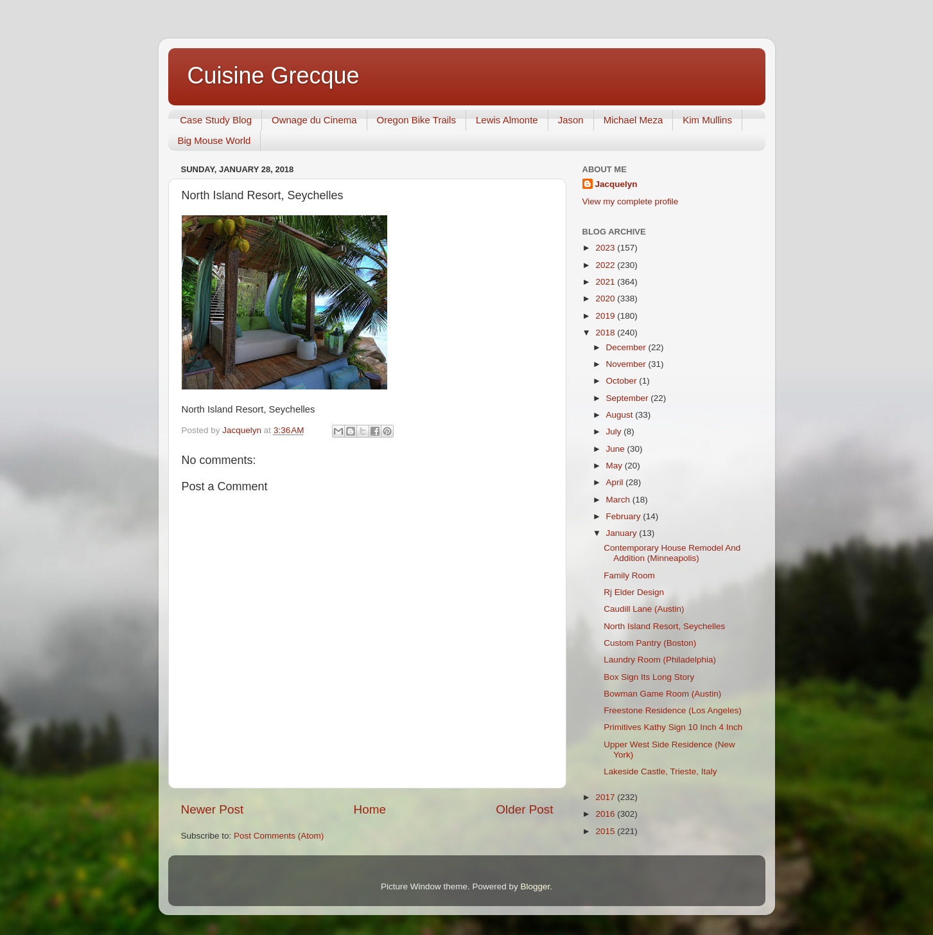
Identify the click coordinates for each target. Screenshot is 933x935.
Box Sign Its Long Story (649, 677)
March (619, 499)
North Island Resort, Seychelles (664, 626)
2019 (606, 316)
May (615, 465)
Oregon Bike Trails (416, 119)
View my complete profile (630, 201)
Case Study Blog (216, 119)
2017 (606, 797)
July (615, 431)
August (621, 415)
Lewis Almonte (507, 119)
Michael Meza (633, 119)
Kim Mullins (707, 119)
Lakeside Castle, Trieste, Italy (660, 771)
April (616, 482)
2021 (606, 282)
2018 (606, 332)
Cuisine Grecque (273, 75)
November (627, 364)
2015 (606, 831)
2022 (606, 265)
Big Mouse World (214, 140)
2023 (606, 248)
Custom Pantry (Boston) (650, 643)
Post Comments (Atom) (279, 836)
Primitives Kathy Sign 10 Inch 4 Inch (673, 727)
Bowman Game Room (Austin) (662, 694)
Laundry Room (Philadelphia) (660, 659)
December (627, 347)
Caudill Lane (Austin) (644, 609)
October (623, 381)
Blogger (535, 886)
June (616, 449)
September (628, 398)
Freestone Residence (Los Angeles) (673, 710)
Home (370, 809)
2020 (606, 298)
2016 (606, 814)
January (623, 533)
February (624, 516)
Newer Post (212, 809)
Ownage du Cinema (314, 119)
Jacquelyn (616, 184)
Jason (571, 119)
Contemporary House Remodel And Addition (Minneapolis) (672, 553)
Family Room (629, 575)
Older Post (524, 809)
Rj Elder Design (634, 592)
